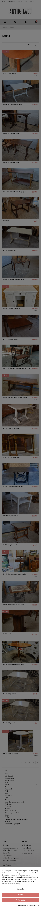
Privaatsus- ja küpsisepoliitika (28, 905)
